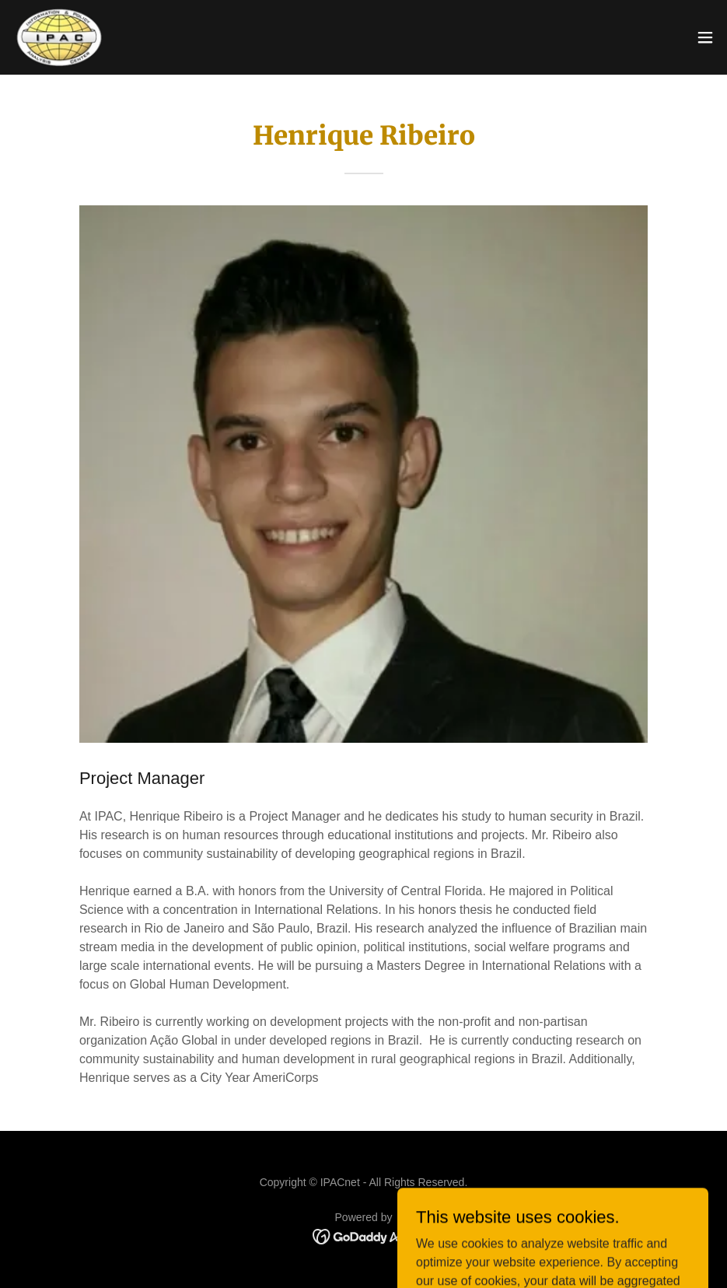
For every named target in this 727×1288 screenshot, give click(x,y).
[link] (59, 37)
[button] (705, 37)
